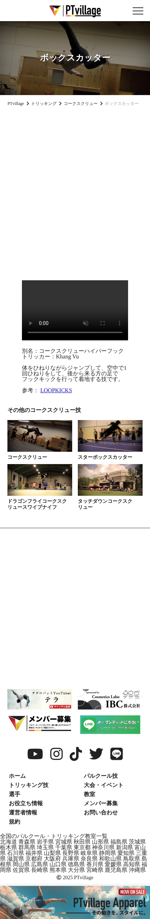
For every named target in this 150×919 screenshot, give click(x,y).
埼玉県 (45, 847)
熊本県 (58, 870)
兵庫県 (70, 859)
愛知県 (125, 853)
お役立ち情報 (26, 803)
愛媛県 (113, 864)
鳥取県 (131, 859)
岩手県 (45, 842)
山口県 (58, 864)
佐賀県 (21, 870)
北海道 (8, 842)
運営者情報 (23, 812)
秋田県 (82, 842)
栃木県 (8, 847)
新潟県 (124, 847)
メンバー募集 (101, 803)
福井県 (33, 853)
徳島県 (76, 864)
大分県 (76, 870)
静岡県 (107, 853)
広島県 (39, 864)
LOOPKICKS (56, 390)
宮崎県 (94, 870)
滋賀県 (15, 859)
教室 (89, 794)
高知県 (131, 864)
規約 (14, 822)
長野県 (70, 853)
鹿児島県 (116, 870)
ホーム (17, 776)
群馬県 (26, 847)
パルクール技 (101, 776)
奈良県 (89, 859)
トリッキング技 (28, 785)
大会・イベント (103, 785)
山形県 (100, 842)
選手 (14, 794)
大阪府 (52, 859)
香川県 (94, 864)
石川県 (15, 853)
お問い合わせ (101, 812)
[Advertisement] (75, 190)
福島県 (118, 842)
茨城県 (137, 842)
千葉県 (63, 847)
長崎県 (39, 870)
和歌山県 (110, 859)
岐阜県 (89, 853)
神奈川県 (103, 847)
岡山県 (21, 864)
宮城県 (63, 842)
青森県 (26, 842)
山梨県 (52, 853)
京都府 (33, 859)
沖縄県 (137, 870)
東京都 (82, 847)
